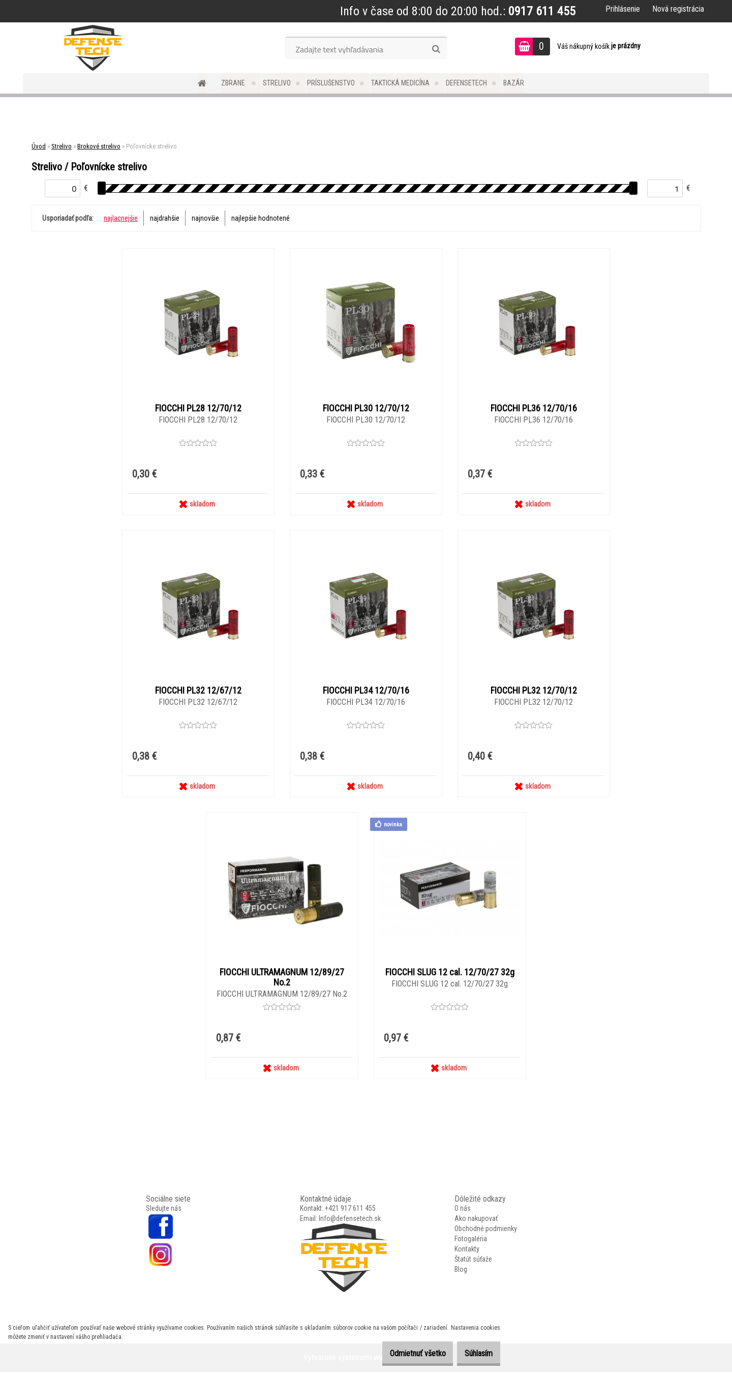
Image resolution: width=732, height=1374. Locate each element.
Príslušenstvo (331, 83)
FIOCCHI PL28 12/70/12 (198, 409)
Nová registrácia (678, 9)
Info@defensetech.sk (350, 1221)
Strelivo (277, 83)
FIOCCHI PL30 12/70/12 (366, 409)
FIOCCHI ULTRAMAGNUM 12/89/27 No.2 (282, 979)
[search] (436, 49)
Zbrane (234, 83)
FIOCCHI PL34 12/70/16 (366, 691)
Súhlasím (473, 1353)
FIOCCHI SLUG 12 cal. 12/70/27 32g (449, 974)
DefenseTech (466, 83)
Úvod (39, 146)
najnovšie (205, 218)
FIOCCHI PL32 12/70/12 (534, 691)
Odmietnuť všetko (402, 1353)
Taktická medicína (400, 83)
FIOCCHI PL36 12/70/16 (534, 409)
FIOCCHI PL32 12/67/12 (198, 691)
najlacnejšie (121, 218)
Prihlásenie (622, 9)
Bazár (513, 83)
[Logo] (93, 47)
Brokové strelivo (98, 146)
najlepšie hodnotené (260, 218)
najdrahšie (164, 218)
